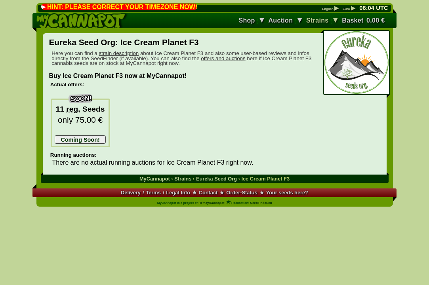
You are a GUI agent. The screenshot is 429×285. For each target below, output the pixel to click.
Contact (208, 193)
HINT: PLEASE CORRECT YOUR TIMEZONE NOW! (122, 7)
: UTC (373, 8)
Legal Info (178, 193)
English (330, 9)
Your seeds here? (287, 193)
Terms (153, 193)
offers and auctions (223, 58)
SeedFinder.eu (261, 203)
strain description (119, 53)
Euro (349, 9)
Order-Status (241, 193)
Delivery (131, 193)
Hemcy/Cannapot (211, 203)
